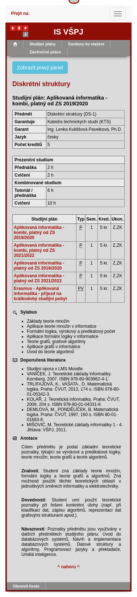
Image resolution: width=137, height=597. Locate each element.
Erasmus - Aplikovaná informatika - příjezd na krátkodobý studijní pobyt (40, 293)
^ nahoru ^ (68, 566)
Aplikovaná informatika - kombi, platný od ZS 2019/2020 (39, 232)
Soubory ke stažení (86, 44)
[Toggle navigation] (118, 14)
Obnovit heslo (26, 586)
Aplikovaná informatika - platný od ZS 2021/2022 (39, 278)
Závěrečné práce (45, 52)
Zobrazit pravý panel (40, 67)
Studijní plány (43, 44)
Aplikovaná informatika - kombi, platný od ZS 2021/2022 (39, 250)
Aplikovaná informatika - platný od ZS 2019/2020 (39, 266)
